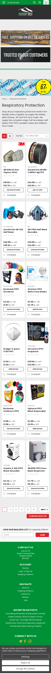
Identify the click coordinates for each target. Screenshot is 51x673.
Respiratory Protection (18, 99)
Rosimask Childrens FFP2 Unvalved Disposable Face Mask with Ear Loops (12, 410)
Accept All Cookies (25, 668)
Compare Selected (38, 516)
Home (4, 99)
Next (45, 509)
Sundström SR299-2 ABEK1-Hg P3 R (37, 171)
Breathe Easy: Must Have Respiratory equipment (25, 623)
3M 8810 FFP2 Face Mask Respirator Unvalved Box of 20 (37, 469)
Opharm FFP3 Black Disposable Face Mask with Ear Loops (37, 410)
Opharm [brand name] (31, 405)
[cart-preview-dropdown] (45, 2)
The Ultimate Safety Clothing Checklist (25, 626)
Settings (25, 656)
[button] (25, 37)
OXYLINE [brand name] (6, 465)
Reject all (25, 662)
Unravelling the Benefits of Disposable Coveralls (25, 613)
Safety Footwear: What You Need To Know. (25, 617)
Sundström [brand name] (32, 167)
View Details (37, 429)
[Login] (39, 3)
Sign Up (29, 571)
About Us (25, 588)
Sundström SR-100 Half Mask (13, 230)
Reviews (25, 597)
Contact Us (25, 594)
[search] (34, 3)
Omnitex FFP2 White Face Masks (37, 290)
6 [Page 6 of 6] (33, 509)
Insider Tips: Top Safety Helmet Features (25, 620)
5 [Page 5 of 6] (27, 509)
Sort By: (19, 135)
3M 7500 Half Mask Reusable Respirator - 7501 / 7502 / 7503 (37, 231)
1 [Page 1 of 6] (4, 509)
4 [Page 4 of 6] (21, 509)
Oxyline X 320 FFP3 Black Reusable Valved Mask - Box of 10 (13, 469)
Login (21, 571)
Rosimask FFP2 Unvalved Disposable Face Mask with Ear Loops (12, 290)
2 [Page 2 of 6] (10, 509)
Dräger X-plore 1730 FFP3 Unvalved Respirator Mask (12, 350)
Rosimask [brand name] (7, 286)
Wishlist (25, 568)
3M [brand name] (4, 167)
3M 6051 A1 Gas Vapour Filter (11, 171)
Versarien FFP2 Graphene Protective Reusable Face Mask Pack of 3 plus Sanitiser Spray (36, 350)
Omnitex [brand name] (31, 286)
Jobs (26, 600)
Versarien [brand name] (32, 346)
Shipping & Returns (25, 574)
